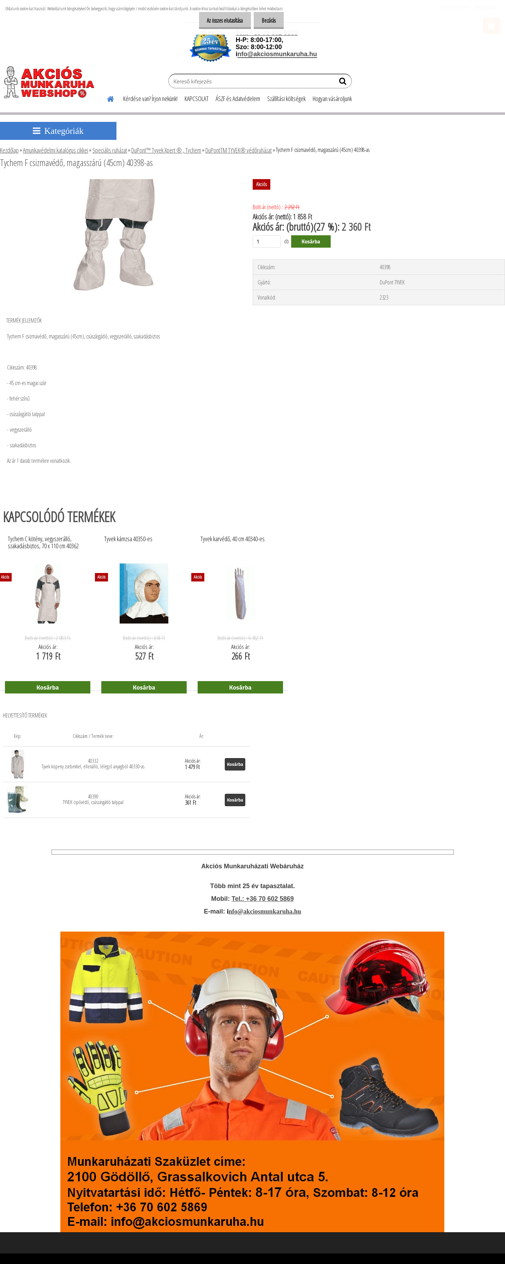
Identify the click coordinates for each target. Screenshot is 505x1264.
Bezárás (268, 20)
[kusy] (267, 241)
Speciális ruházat (109, 150)
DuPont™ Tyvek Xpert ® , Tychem (166, 150)
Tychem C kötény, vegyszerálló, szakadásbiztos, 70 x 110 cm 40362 (43, 542)
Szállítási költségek (286, 98)
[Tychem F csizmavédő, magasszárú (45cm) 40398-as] (117, 182)
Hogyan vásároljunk (332, 98)
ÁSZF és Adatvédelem (238, 98)
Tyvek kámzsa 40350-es (128, 539)
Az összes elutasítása (223, 20)
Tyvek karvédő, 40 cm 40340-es (232, 539)
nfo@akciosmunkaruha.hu (265, 911)
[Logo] (52, 82)
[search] (343, 83)
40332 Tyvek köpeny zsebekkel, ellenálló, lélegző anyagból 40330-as (93, 763)
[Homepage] (106, 98)
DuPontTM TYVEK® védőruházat (238, 150)
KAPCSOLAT (197, 98)
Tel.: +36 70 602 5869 (263, 898)
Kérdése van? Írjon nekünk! (150, 98)
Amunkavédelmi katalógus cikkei (55, 150)
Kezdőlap (9, 150)
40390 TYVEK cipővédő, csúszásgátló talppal (93, 799)
